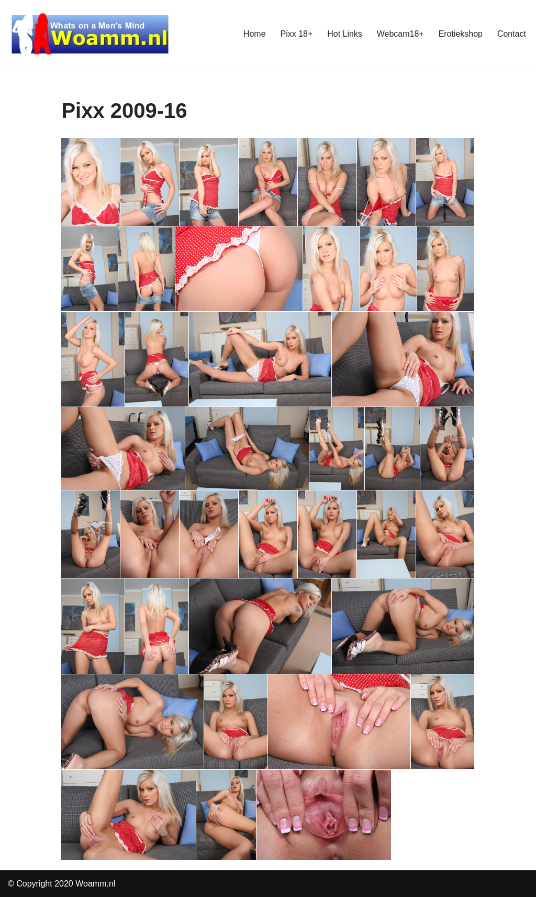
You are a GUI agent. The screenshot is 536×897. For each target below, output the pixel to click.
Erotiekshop (460, 33)
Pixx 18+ (296, 33)
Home (254, 33)
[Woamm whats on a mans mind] (90, 33)
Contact (511, 33)
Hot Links (344, 33)
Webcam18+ (399, 33)
